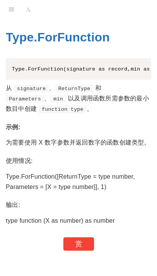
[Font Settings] (28, 9)
